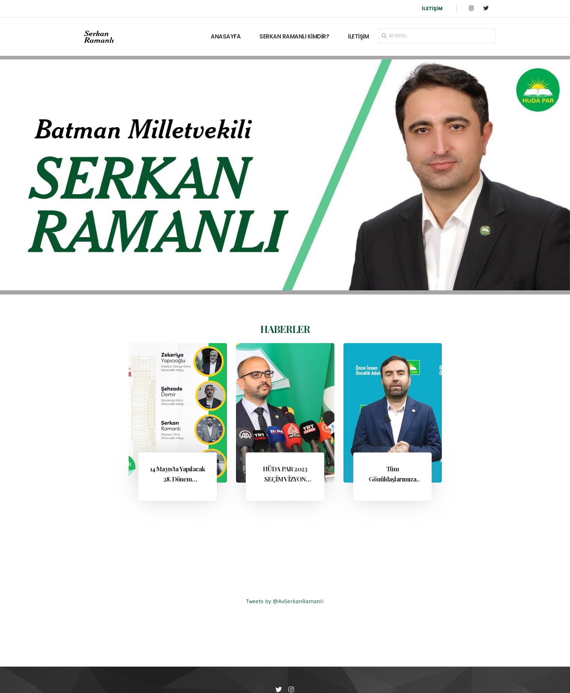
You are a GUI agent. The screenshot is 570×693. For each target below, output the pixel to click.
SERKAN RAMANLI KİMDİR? (294, 36)
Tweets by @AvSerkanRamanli (285, 601)
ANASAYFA (226, 36)
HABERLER (285, 329)
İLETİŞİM (432, 8)
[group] (285, 175)
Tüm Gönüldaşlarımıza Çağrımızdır (392, 479)
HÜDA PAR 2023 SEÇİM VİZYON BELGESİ (285, 479)
